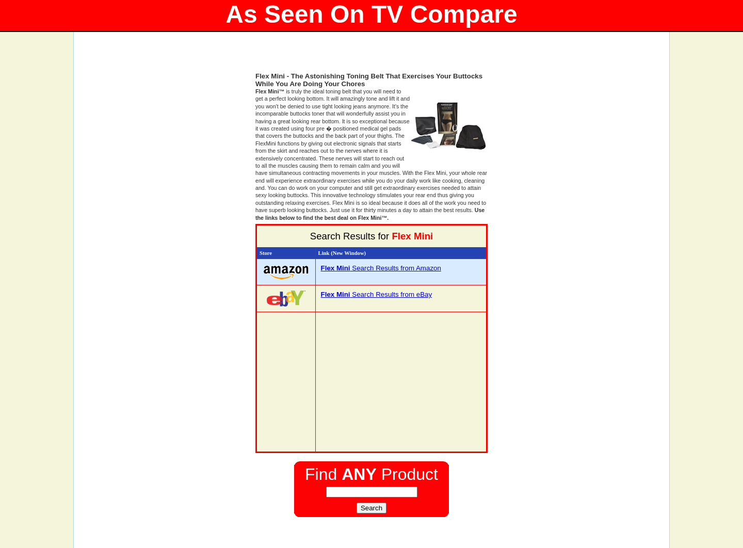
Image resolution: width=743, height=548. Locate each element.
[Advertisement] (371, 56)
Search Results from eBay (376, 294)
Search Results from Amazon (381, 268)
